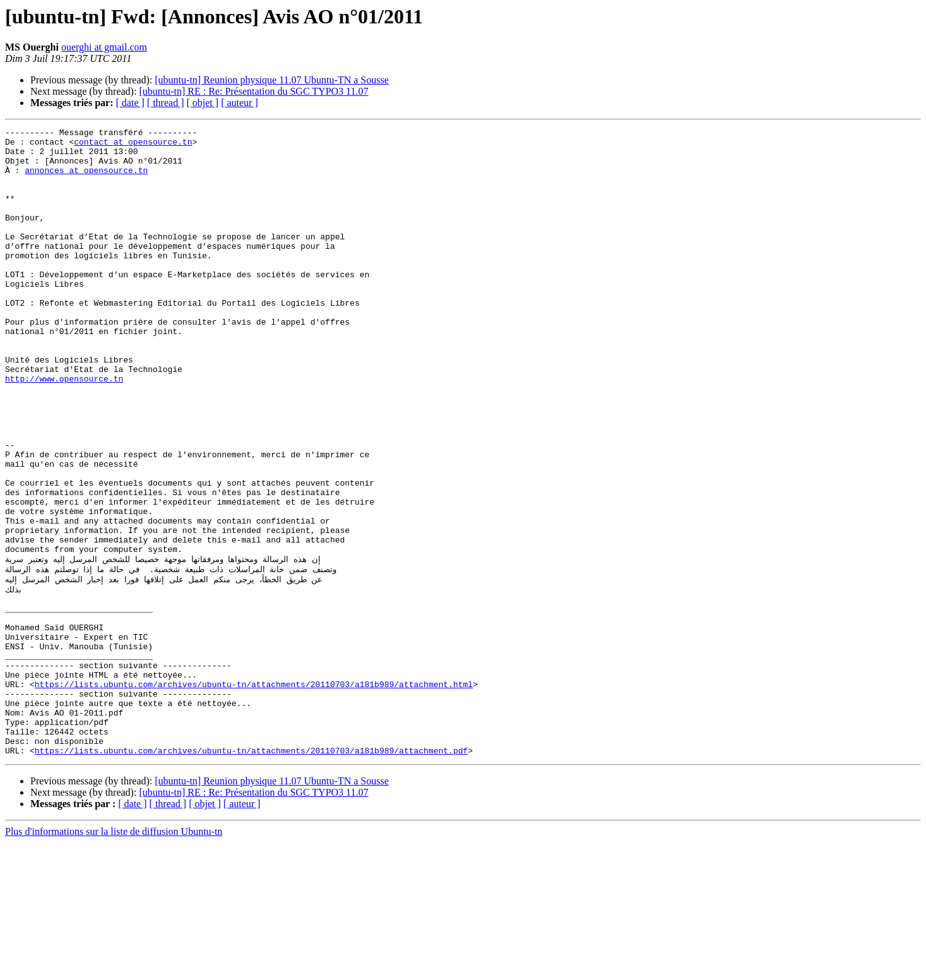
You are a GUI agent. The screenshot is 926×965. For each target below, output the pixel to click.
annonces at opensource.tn (86, 179)
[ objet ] (202, 102)
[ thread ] (165, 102)
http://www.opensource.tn (64, 429)
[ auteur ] (239, 102)
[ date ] (130, 102)
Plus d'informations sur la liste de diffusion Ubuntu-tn (113, 954)
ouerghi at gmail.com (104, 47)
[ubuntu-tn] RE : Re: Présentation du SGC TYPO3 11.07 (253, 91)
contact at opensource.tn (133, 145)
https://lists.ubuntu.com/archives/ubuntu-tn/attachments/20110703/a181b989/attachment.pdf (251, 872)
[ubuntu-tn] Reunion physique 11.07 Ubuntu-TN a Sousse (271, 80)
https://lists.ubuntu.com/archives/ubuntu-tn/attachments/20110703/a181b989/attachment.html (254, 793)
